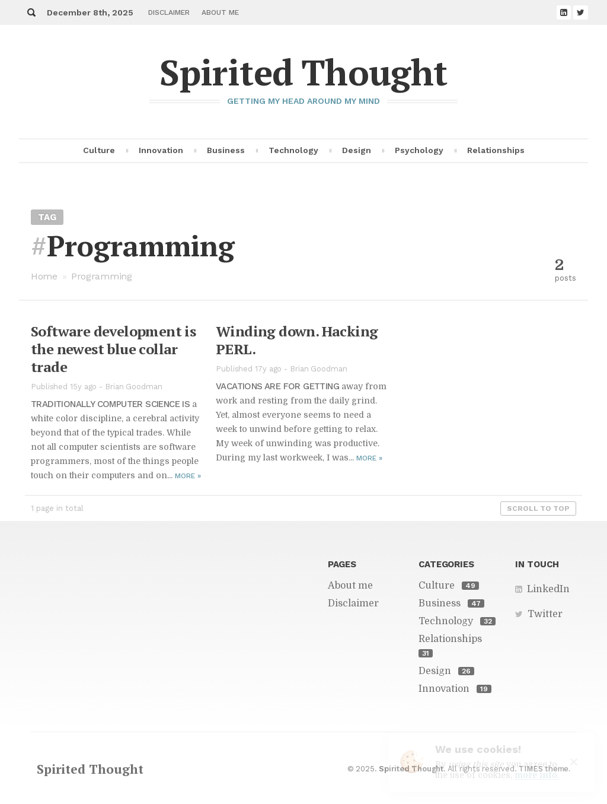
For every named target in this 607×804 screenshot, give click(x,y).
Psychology (419, 150)
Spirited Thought (303, 72)
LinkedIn (548, 589)
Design (356, 150)
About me (220, 12)
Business (226, 150)
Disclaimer (169, 12)
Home (44, 276)
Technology (293, 150)
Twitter (545, 614)
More (188, 476)
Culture (99, 150)
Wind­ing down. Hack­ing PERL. (297, 340)
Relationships (496, 150)
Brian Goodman (133, 386)
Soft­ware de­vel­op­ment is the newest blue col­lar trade (113, 349)
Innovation (161, 150)
